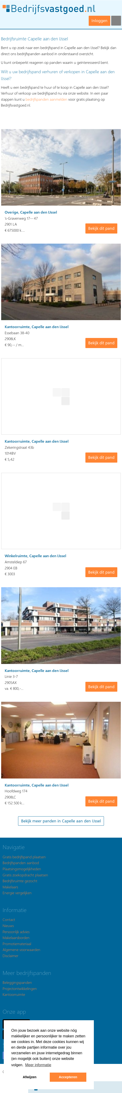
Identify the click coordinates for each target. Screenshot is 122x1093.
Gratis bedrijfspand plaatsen (24, 856)
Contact (9, 919)
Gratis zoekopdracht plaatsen (25, 874)
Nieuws (8, 925)
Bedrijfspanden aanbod (21, 862)
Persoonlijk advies (16, 931)
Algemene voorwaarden (21, 949)
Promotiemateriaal (17, 943)
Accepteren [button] (68, 1077)
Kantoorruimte (14, 994)
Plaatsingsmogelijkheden (22, 868)
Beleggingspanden (17, 982)
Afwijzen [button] (29, 1077)
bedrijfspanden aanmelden (46, 99)
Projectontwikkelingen (20, 988)
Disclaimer (10, 955)
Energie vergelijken (17, 892)
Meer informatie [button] (38, 1065)
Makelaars (10, 886)
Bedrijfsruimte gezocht (20, 880)
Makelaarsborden (16, 937)
